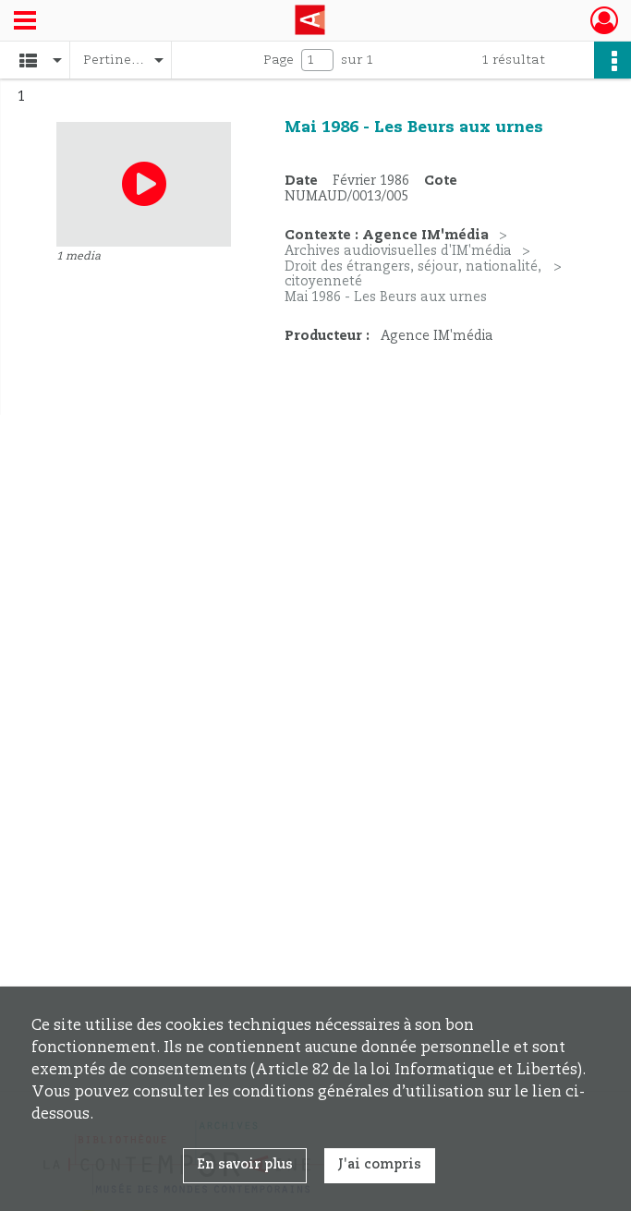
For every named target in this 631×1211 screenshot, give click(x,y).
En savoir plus (245, 1164)
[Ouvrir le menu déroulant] (25, 22)
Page (278, 60)
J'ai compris (379, 1164)
